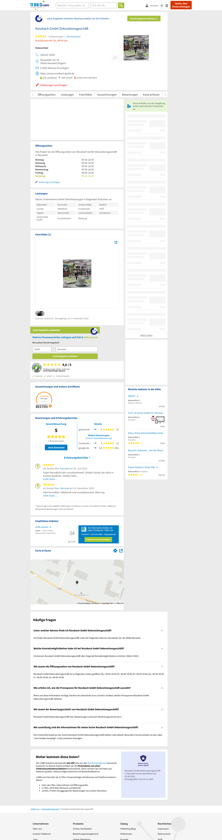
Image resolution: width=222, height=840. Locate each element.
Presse (36, 789)
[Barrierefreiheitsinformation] (163, 5)
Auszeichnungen (107, 94)
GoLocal (64, 413)
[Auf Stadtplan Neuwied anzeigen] (121, 495)
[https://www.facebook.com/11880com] (36, 828)
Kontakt (124, 784)
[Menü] (168, 5)
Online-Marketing (81, 784)
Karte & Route (151, 94)
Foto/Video (85, 94)
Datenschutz (164, 778)
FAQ (122, 789)
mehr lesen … (50, 423)
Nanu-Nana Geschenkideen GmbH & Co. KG (146, 490)
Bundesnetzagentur (96, 707)
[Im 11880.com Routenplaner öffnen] (115, 494)
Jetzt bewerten (56, 392)
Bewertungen (130, 94)
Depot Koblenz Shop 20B (141, 524)
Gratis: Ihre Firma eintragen (181, 5)
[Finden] (121, 5)
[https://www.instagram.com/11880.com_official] (43, 828)
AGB (160, 784)
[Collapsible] (162, 575)
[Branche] (72, 5)
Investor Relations (42, 778)
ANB (160, 789)
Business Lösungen (82, 789)
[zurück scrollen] (32, 94)
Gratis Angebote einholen (144, 18)
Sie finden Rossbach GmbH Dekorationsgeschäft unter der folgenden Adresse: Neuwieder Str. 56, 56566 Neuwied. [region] (87, 582)
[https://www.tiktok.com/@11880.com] (51, 828)
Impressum (163, 773)
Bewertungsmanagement (85, 778)
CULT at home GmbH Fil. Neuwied (146, 470)
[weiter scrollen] (165, 94)
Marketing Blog (127, 773)
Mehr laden (146, 392)
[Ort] (103, 5)
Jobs (35, 784)
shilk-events (41, 471)
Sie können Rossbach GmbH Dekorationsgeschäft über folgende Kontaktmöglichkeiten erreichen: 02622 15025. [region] (86, 600)
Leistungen (67, 94)
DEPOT (131, 453)
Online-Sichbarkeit (82, 773)
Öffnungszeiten (47, 94)
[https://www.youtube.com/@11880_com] (66, 828)
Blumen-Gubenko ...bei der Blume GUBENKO (146, 507)
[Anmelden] (153, 5)
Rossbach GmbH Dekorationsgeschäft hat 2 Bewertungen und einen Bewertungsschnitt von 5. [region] (78, 661)
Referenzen (126, 778)
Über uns (37, 773)
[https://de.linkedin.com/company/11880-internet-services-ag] (59, 828)
